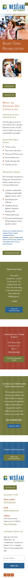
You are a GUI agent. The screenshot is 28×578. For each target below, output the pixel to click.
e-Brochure (9, 86)
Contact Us (9, 95)
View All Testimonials (14, 310)
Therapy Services (11, 253)
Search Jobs (14, 426)
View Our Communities (14, 457)
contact (11, 237)
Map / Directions (10, 524)
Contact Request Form (14, 359)
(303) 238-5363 (14, 352)
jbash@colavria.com (11, 510)
